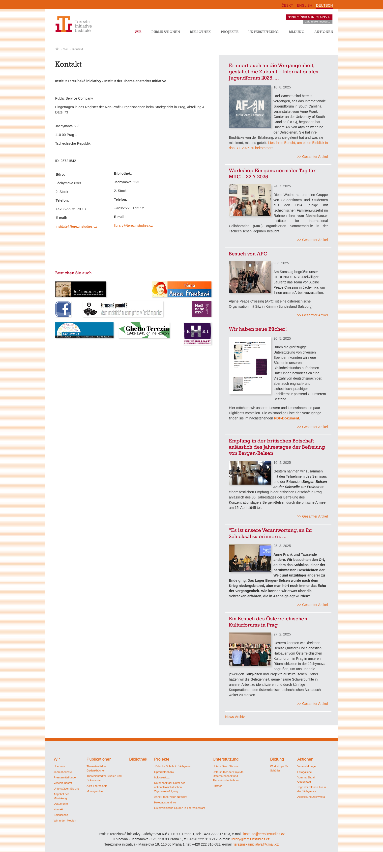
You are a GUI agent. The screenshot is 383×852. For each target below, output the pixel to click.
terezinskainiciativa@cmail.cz (256, 844)
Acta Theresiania (97, 785)
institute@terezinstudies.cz (79, 226)
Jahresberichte (63, 771)
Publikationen (165, 32)
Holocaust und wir (165, 802)
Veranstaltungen (307, 766)
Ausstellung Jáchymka (311, 796)
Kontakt (77, 49)
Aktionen (323, 32)
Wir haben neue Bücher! (258, 329)
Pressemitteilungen (65, 777)
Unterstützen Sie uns (67, 788)
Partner (217, 785)
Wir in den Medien (65, 820)
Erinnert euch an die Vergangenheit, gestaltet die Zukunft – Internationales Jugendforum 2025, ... (273, 71)
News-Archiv (235, 717)
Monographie (95, 791)
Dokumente (61, 803)
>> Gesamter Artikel (312, 157)
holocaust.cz (162, 777)
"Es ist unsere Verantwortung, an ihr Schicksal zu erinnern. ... (270, 533)
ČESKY (287, 5)
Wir (138, 32)
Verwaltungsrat (63, 782)
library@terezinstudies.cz (135, 225)
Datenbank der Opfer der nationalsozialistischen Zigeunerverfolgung (169, 787)
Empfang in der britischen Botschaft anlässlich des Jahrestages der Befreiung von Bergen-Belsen (277, 447)
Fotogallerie (304, 771)
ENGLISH (304, 5)
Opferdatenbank (164, 771)
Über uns (59, 766)
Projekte (229, 32)
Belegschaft (61, 814)
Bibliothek (200, 32)
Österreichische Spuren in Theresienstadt (179, 807)
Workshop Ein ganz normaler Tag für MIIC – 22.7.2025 (272, 173)
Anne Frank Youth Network (170, 796)
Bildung (297, 32)
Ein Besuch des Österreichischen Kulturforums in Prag (268, 621)
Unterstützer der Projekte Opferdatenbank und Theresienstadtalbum (228, 776)
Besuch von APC (248, 253)
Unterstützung (263, 32)
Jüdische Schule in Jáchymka (172, 766)
